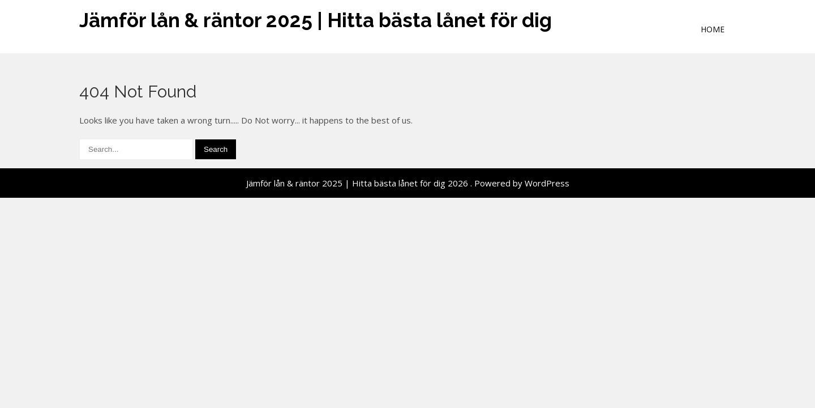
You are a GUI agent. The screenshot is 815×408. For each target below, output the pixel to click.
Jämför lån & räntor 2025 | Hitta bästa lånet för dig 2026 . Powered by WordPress (407, 183)
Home (712, 29)
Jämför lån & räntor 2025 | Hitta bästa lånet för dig (315, 20)
